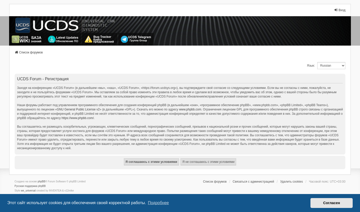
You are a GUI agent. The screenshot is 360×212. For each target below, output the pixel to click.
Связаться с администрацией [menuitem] (253, 181)
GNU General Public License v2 (78, 109)
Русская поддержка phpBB (30, 186)
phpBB (41, 181)
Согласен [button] (331, 203)
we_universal (28, 190)
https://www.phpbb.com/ (78, 118)
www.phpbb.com (190, 109)
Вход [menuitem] (339, 10)
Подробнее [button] (158, 203)
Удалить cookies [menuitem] (291, 181)
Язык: (311, 65)
